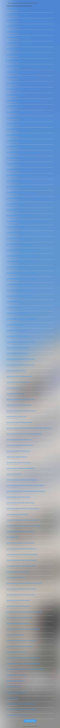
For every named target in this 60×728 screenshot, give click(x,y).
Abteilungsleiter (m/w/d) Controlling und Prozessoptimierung (21, 261)
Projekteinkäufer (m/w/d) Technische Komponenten (19, 14)
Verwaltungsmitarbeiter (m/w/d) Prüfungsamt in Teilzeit (20, 244)
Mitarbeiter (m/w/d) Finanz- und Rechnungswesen (19, 118)
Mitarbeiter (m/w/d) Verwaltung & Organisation (18, 8)
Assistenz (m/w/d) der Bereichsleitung (16, 577)
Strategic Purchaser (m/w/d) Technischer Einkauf (18, 497)
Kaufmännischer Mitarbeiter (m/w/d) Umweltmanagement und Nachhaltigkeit (25, 485)
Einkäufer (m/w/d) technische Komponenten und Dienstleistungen (22, 520)
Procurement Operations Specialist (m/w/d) (17, 715)
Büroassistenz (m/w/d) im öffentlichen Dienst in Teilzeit (20, 646)
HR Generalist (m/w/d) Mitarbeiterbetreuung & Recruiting (20, 364)
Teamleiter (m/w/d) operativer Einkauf (16, 634)
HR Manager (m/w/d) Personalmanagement (17, 353)
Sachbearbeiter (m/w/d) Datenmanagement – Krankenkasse (21, 640)
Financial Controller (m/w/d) (13, 301)
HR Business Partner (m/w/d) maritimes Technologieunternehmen (22, 20)
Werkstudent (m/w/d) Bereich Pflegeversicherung (18, 606)
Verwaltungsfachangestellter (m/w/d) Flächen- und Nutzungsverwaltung (24, 198)
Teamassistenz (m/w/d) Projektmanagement (17, 66)
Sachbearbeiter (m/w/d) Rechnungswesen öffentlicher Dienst (21, 566)
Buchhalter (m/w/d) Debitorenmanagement (17, 227)
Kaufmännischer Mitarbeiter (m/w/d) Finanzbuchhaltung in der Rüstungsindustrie (26, 221)
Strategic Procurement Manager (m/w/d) (16, 330)
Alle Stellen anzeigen (30, 721)
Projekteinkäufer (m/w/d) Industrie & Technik (17, 313)
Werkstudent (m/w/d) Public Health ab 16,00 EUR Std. (20, 83)
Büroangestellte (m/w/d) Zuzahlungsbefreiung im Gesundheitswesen (23, 152)
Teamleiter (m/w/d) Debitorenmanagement (17, 456)
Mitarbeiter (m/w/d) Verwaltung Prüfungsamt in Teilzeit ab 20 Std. (22, 273)
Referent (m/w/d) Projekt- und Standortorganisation (19, 405)
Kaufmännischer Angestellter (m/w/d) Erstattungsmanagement (22, 278)
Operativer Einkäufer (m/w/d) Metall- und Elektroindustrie (20, 468)
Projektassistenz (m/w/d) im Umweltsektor (17, 692)
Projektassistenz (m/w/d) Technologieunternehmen (19, 140)
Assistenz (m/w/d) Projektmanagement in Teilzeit (18, 382)
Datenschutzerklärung (32, 726)
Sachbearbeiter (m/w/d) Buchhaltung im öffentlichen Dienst (21, 54)
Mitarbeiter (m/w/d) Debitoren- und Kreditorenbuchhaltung (21, 399)
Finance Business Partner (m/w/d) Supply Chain (18, 37)
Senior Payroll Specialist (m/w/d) (14, 209)
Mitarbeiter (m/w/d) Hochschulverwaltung (16, 106)
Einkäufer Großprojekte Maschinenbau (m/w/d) (18, 623)
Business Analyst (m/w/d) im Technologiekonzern (18, 451)
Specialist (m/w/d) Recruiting (13, 129)
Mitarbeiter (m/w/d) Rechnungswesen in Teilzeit (18, 175)
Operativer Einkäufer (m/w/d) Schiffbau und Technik (19, 146)
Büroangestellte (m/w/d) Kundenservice (16, 370)
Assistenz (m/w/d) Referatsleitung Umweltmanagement (20, 135)
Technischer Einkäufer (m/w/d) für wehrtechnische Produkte (21, 410)
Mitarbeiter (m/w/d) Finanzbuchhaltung (16, 680)
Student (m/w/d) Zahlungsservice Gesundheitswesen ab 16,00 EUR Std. (24, 583)
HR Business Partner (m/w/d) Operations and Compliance (21, 594)
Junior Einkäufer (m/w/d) (12, 698)
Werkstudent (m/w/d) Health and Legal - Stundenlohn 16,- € (21, 703)
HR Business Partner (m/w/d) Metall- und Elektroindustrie (20, 502)
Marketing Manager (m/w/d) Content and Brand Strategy (20, 215)
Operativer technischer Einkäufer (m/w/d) (16, 652)
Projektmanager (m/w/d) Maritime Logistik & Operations (20, 290)
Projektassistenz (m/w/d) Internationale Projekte (18, 296)
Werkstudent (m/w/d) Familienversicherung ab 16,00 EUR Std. (22, 89)
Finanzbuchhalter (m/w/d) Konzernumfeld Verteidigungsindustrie (22, 554)
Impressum (25, 726)
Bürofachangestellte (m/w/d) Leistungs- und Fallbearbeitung (21, 250)
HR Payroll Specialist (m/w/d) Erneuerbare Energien (19, 617)
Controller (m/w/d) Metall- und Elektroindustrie (18, 163)
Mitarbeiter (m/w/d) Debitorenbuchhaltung (17, 675)
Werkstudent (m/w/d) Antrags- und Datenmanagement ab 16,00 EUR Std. (24, 611)
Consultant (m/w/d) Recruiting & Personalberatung (19, 31)
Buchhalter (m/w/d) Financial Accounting (16, 416)
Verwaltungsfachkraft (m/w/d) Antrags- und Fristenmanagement (22, 72)
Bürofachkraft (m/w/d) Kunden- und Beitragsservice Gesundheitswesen (24, 525)
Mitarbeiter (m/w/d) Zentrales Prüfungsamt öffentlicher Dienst (21, 158)
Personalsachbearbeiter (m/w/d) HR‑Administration (19, 112)
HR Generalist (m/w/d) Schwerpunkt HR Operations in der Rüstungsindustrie (25, 669)
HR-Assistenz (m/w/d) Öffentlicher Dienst (16, 95)
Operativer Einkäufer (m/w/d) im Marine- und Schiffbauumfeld (21, 319)
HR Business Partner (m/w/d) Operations (16, 232)
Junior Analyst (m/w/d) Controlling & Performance (18, 284)
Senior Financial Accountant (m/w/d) (15, 204)
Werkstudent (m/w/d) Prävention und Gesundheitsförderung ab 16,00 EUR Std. (26, 491)
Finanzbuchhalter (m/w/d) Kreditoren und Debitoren (19, 238)
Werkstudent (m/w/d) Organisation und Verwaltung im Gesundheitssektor (24, 433)
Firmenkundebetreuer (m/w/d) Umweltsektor (17, 514)
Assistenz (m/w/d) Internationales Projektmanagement (20, 445)
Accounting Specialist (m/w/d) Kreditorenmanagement (20, 181)
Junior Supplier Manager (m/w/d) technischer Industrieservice (21, 548)
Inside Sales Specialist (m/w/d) (14, 474)
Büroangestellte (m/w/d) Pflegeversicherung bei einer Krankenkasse (23, 629)
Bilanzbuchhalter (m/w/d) (13, 537)
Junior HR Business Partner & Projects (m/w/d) (18, 571)
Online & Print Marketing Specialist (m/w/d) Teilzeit (19, 439)
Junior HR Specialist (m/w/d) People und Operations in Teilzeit (22, 26)
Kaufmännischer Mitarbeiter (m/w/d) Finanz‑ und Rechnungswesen (23, 508)
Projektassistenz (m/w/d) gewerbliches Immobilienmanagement (22, 479)
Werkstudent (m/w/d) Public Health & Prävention (18, 600)
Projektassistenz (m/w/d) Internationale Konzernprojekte (20, 531)
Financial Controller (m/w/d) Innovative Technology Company (21, 589)
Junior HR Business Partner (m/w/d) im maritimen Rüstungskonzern (23, 657)
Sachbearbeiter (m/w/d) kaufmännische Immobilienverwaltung (21, 709)
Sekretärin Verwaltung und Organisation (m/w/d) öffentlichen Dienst (23, 100)
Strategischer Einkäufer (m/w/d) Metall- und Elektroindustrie (21, 77)
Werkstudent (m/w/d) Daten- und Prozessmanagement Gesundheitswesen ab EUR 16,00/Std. (29, 428)
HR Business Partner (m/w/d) (14, 307)
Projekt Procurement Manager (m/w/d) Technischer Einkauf (21, 359)
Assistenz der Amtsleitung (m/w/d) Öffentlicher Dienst (19, 186)
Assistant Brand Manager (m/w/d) (15, 49)
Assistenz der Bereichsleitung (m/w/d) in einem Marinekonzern (22, 560)
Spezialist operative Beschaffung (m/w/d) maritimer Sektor (21, 342)
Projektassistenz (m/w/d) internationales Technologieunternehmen (22, 255)
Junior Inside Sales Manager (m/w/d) (15, 393)
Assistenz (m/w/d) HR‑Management (15, 60)
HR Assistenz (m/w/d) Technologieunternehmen (18, 267)
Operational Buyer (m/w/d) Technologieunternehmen (19, 376)
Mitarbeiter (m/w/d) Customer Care (15, 123)
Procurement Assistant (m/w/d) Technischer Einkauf (19, 169)
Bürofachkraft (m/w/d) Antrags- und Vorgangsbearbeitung (20, 192)
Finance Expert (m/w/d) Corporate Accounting (18, 347)
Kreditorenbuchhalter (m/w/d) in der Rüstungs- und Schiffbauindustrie (23, 663)
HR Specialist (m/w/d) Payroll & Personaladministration (20, 43)
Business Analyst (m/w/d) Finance (15, 324)
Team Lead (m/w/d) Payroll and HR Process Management (21, 543)
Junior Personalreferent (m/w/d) (14, 387)
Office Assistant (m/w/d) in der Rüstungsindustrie (18, 336)
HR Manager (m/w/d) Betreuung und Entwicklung (18, 462)
